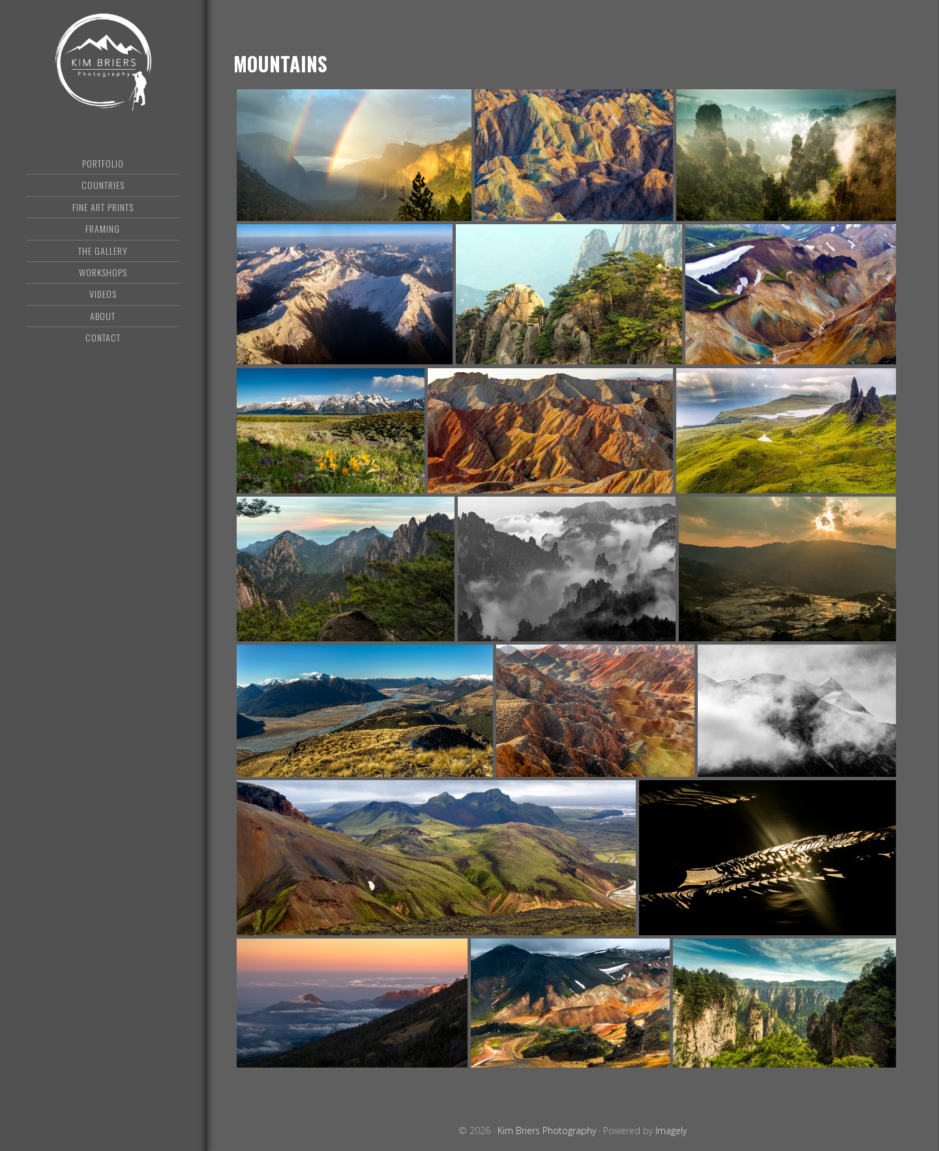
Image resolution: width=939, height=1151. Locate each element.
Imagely (671, 1130)
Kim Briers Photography (103, 62)
